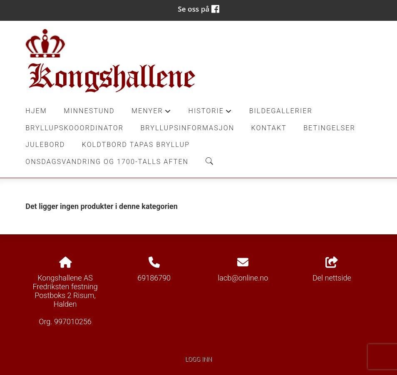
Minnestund (89, 111)
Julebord (45, 145)
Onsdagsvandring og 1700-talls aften (107, 162)
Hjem (36, 111)
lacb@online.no (243, 277)
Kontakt (269, 128)
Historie (210, 113)
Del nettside (332, 270)
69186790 (154, 277)
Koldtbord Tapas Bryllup (136, 145)
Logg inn (198, 359)
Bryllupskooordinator (74, 128)
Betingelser (329, 128)
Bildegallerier (281, 111)
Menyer (151, 113)
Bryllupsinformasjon (187, 128)
